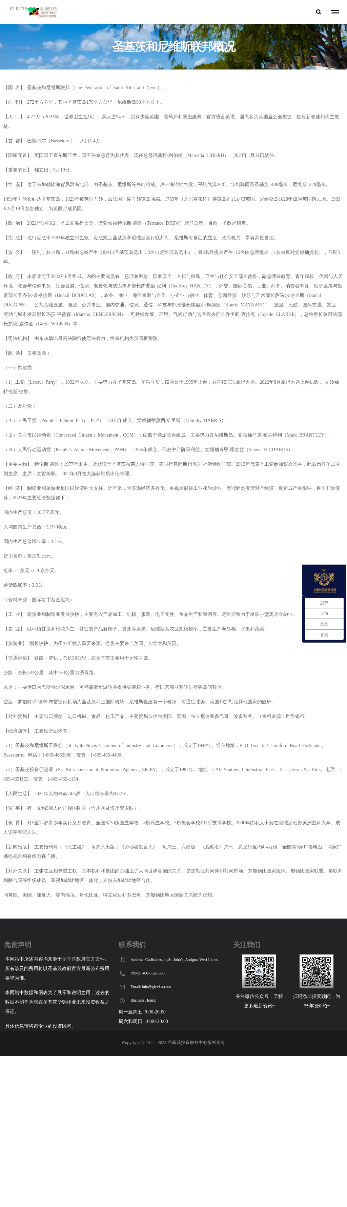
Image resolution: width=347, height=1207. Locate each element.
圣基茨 (69, 959)
